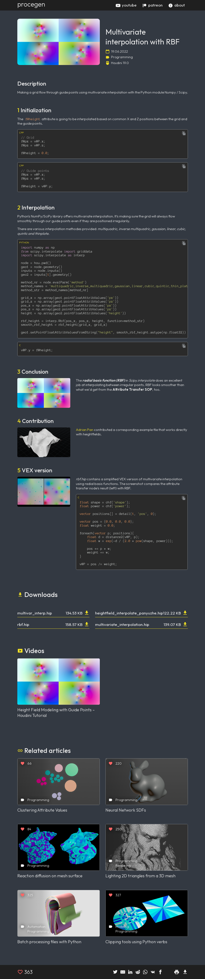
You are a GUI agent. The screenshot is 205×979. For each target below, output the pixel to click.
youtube (126, 5)
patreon (152, 5)
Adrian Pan (84, 429)
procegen (31, 4)
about (176, 5)
